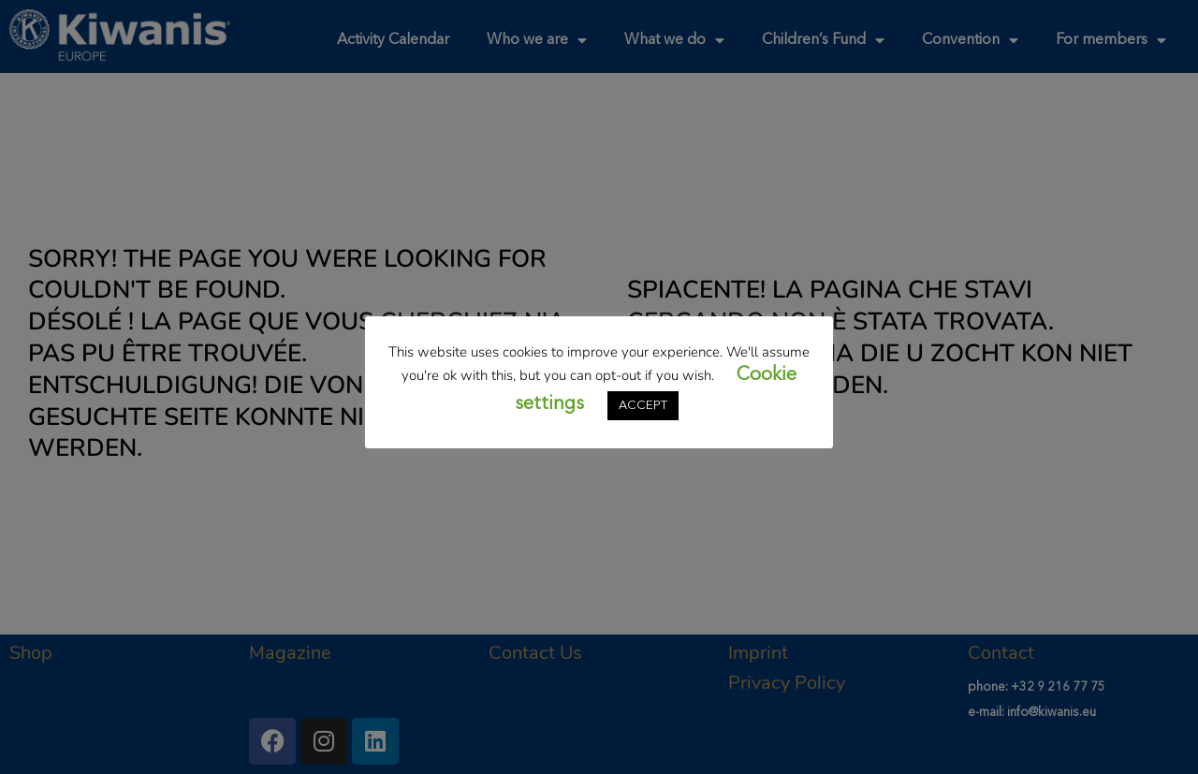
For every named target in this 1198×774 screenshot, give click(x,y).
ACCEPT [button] (643, 406)
